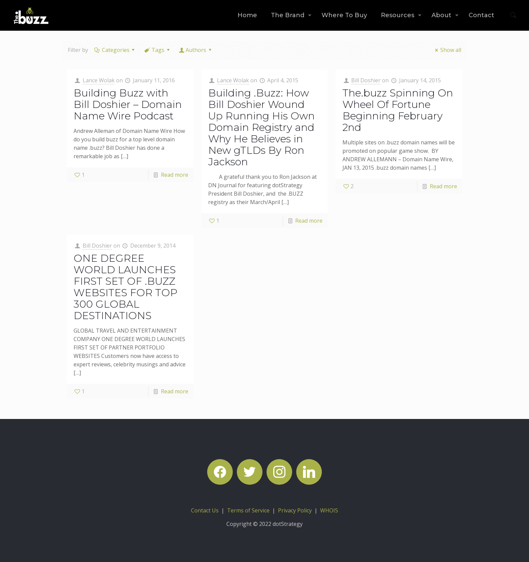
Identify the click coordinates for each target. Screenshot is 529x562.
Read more (174, 174)
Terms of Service (248, 510)
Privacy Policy (295, 510)
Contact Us (205, 510)
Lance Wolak (99, 80)
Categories (115, 50)
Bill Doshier (366, 80)
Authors (196, 50)
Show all (447, 50)
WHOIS (329, 510)
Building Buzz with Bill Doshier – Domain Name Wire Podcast (128, 104)
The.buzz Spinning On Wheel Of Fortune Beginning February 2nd (397, 110)
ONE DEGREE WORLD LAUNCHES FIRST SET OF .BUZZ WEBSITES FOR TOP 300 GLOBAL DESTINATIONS (125, 287)
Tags (157, 50)
